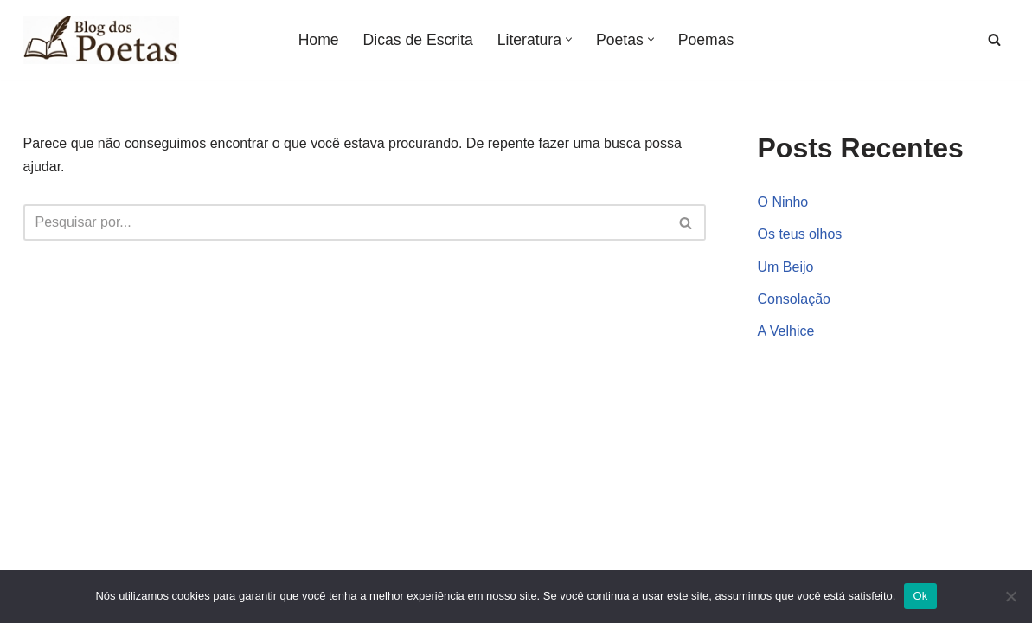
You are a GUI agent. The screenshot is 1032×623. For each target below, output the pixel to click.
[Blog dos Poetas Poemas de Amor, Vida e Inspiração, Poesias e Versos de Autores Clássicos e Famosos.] (101, 40)
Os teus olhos (800, 234)
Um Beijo (786, 267)
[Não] (1010, 596)
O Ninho (783, 202)
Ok (920, 595)
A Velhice (786, 331)
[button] (569, 39)
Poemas (706, 39)
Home (318, 39)
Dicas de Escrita (418, 39)
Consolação (794, 299)
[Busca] (994, 39)
